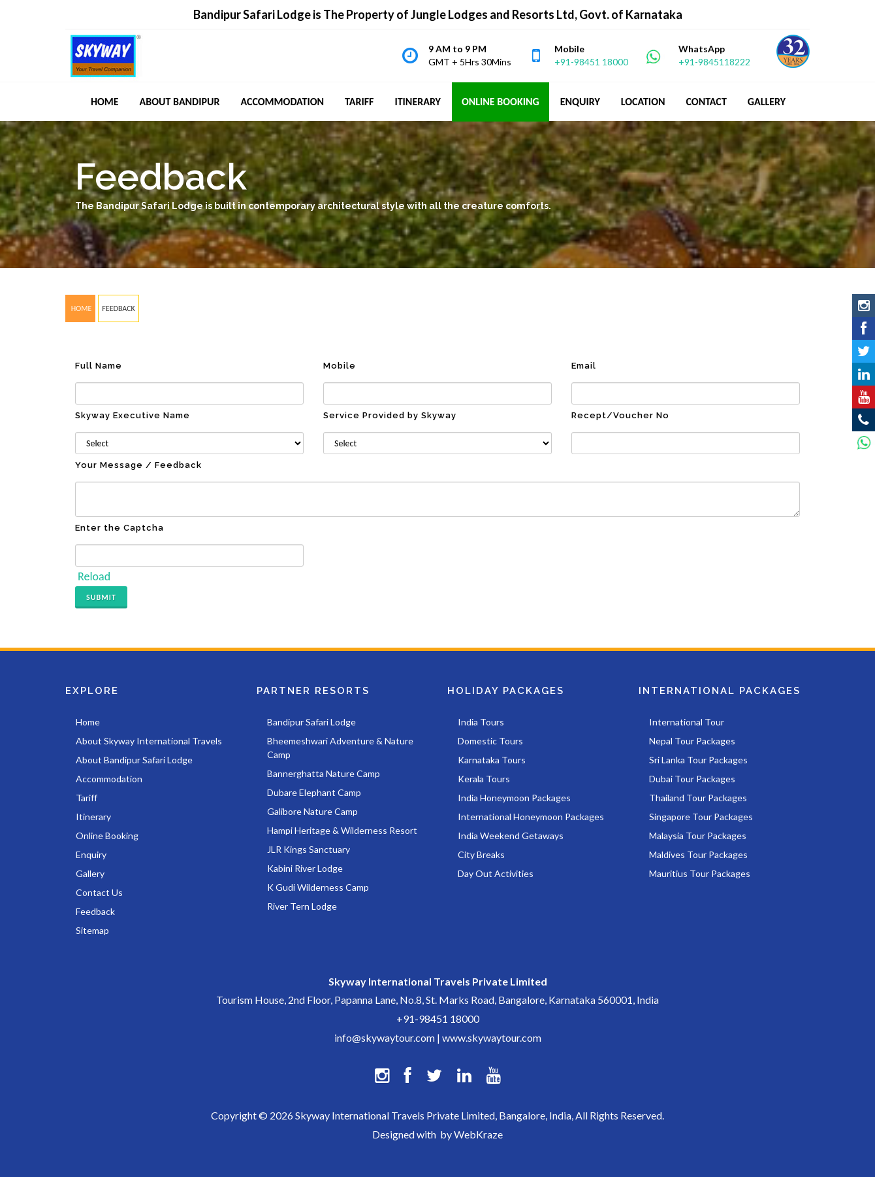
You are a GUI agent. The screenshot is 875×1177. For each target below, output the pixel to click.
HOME (80, 308)
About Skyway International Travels (149, 740)
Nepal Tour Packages (692, 740)
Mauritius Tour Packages (699, 873)
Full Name (98, 366)
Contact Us (99, 892)
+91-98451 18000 (591, 61)
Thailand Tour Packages (698, 797)
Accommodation (109, 778)
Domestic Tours (490, 740)
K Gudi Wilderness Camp (318, 887)
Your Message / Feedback (138, 465)
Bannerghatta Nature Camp (323, 773)
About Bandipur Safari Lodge (134, 759)
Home (88, 721)
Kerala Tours (484, 778)
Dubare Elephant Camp (314, 792)
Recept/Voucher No (620, 415)
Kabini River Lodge (305, 868)
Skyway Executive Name (132, 415)
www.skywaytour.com (491, 1037)
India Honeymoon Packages (514, 797)
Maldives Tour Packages (698, 854)
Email (583, 366)
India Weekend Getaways (511, 835)
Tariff (86, 797)
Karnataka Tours (492, 759)
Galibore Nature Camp (312, 811)
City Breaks (481, 854)
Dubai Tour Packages (692, 778)
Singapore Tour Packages (701, 816)
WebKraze (478, 1134)
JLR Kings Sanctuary (308, 849)
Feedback (95, 911)
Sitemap (92, 930)
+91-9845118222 (714, 61)
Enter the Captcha (119, 528)
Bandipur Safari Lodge (311, 721)
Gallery (90, 873)
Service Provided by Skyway (389, 415)
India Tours (481, 721)
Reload (94, 576)
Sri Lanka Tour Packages (698, 759)
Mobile (339, 366)
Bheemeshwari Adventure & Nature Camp (340, 747)
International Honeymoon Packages (531, 816)
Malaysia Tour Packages (697, 835)
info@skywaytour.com (384, 1037)
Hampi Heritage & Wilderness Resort (342, 830)
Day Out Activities (495, 873)
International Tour (686, 721)
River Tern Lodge (302, 906)
